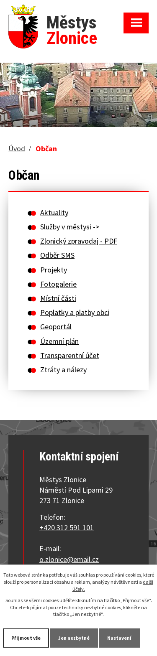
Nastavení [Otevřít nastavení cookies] (119, 638)
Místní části (58, 298)
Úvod (16, 148)
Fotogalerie (58, 284)
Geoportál (56, 326)
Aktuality (54, 212)
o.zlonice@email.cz (69, 559)
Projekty (53, 270)
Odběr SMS (57, 255)
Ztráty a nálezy (63, 369)
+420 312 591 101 (66, 527)
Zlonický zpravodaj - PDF (78, 241)
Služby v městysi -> (69, 226)
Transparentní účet (69, 355)
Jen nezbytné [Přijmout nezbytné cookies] (74, 638)
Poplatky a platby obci (74, 312)
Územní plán (59, 341)
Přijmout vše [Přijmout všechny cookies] (26, 638)
